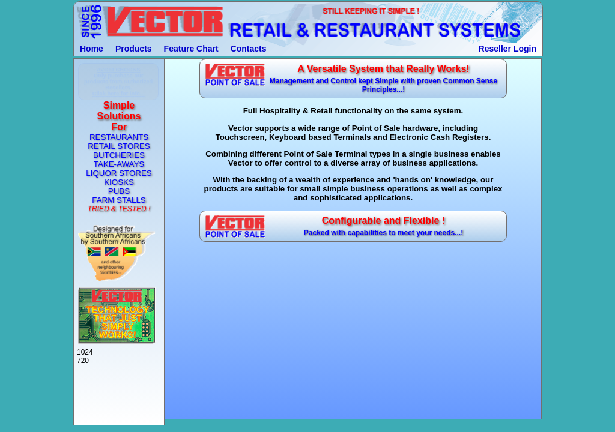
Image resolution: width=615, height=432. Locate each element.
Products (133, 48)
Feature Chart (191, 48)
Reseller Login (507, 48)
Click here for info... (118, 94)
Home (91, 48)
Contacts (249, 48)
